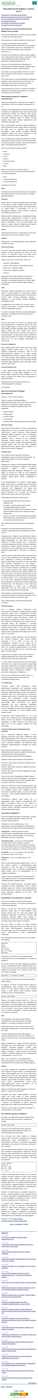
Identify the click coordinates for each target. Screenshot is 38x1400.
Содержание (18, 1224)
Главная (16, 1391)
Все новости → (33, 1383)
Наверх (22, 1391)
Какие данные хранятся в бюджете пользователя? (16, 17)
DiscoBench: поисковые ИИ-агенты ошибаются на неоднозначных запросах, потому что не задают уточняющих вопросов (19, 1320)
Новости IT (4, 1233)
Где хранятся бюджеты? (8, 21)
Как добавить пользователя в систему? (13, 23)
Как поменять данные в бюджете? (11, 25)
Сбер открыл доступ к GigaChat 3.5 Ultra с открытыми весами (19, 1282)
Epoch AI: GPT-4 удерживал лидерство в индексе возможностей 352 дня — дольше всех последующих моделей (17, 1275)
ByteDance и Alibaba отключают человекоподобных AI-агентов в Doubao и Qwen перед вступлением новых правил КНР (19, 1311)
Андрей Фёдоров (17, 1219)
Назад (12, 1224)
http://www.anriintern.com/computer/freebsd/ (14, 1221)
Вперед (25, 1224)
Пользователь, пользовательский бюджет (14, 15)
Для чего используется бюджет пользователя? (15, 19)
